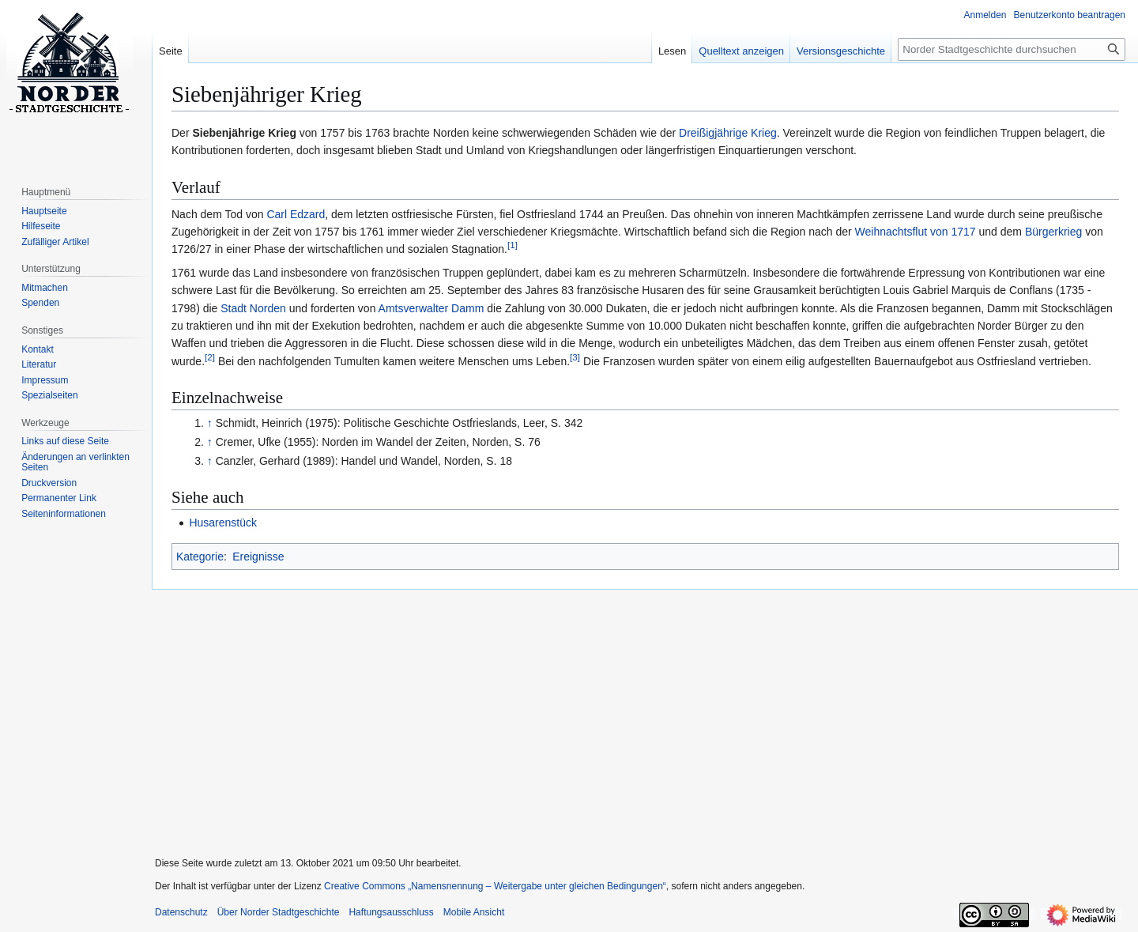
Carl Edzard (295, 214)
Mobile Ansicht (473, 912)
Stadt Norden (253, 308)
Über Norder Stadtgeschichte (278, 912)
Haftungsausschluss (391, 912)
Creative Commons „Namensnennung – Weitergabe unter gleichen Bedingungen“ (495, 886)
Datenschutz (181, 912)
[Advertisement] (638, 713)
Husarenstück (223, 522)
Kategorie (200, 556)
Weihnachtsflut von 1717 (915, 231)
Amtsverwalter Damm (431, 308)
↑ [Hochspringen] (210, 423)
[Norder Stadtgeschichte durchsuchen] (1011, 49)
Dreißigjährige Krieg (728, 132)
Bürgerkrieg (1053, 231)
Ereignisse (258, 556)
